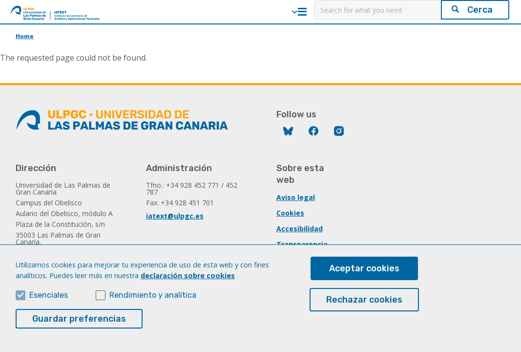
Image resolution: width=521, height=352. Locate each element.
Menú (302, 12)
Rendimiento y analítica (152, 303)
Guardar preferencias (79, 327)
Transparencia (302, 244)
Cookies (290, 213)
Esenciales (48, 303)
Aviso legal (295, 197)
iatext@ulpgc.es (175, 215)
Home (25, 36)
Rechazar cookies (364, 308)
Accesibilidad (299, 228)
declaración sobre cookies (188, 283)
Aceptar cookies (364, 276)
